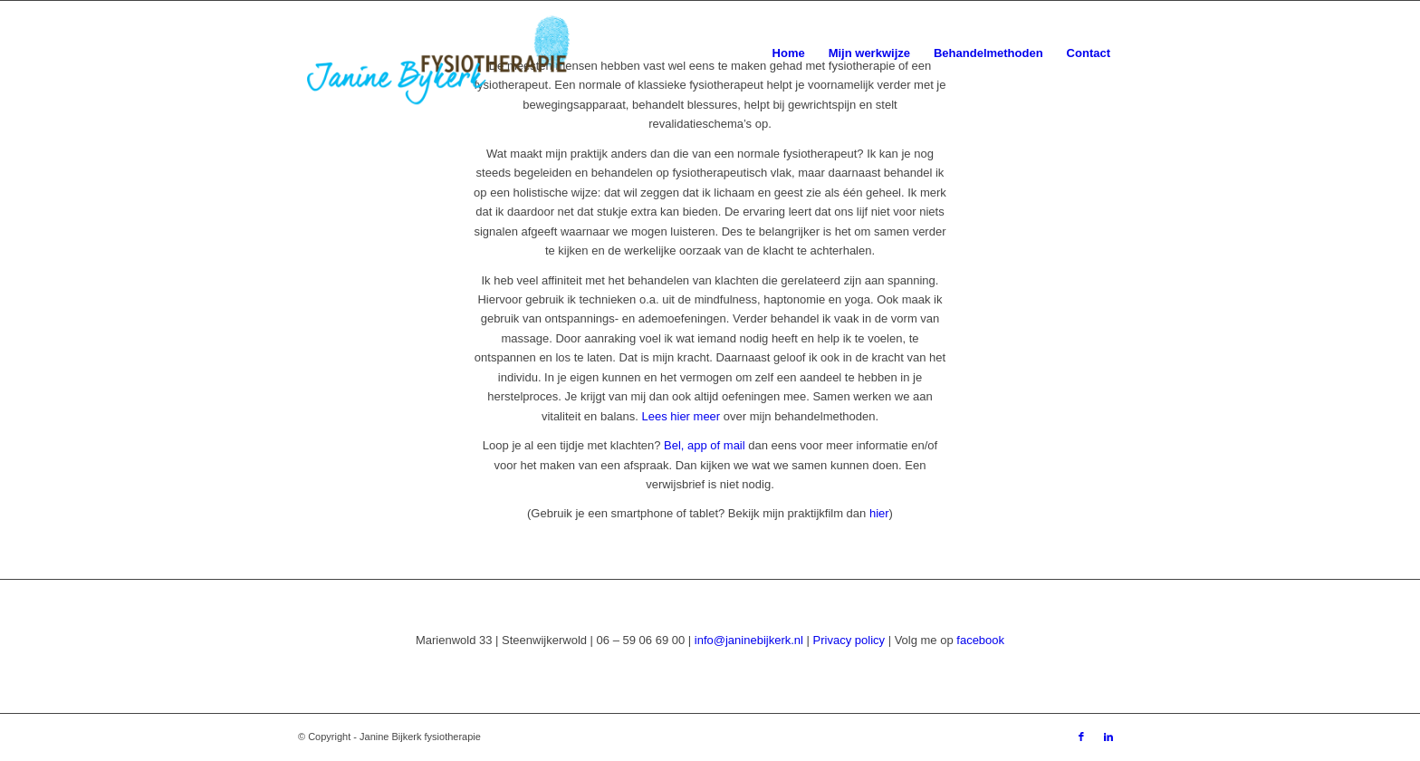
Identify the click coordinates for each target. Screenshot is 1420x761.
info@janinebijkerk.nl (749, 640)
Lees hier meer (680, 416)
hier (879, 513)
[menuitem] (789, 53)
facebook (980, 640)
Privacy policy (849, 640)
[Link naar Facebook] (1081, 736)
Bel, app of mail (704, 445)
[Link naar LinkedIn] (1108, 736)
